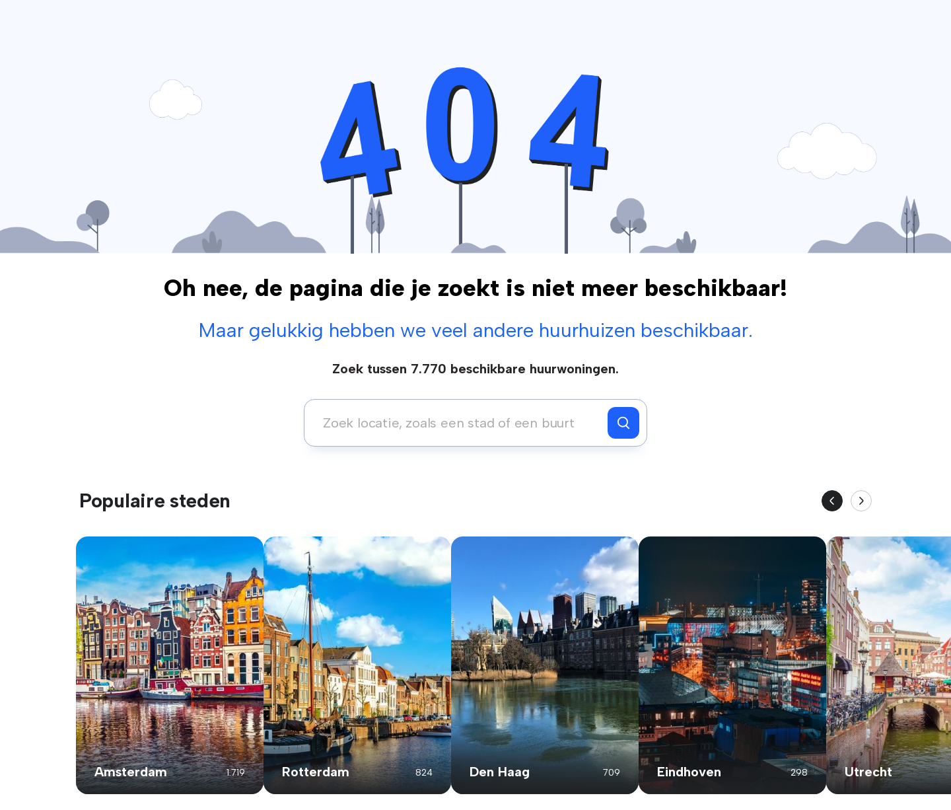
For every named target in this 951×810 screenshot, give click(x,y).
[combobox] (459, 422)
